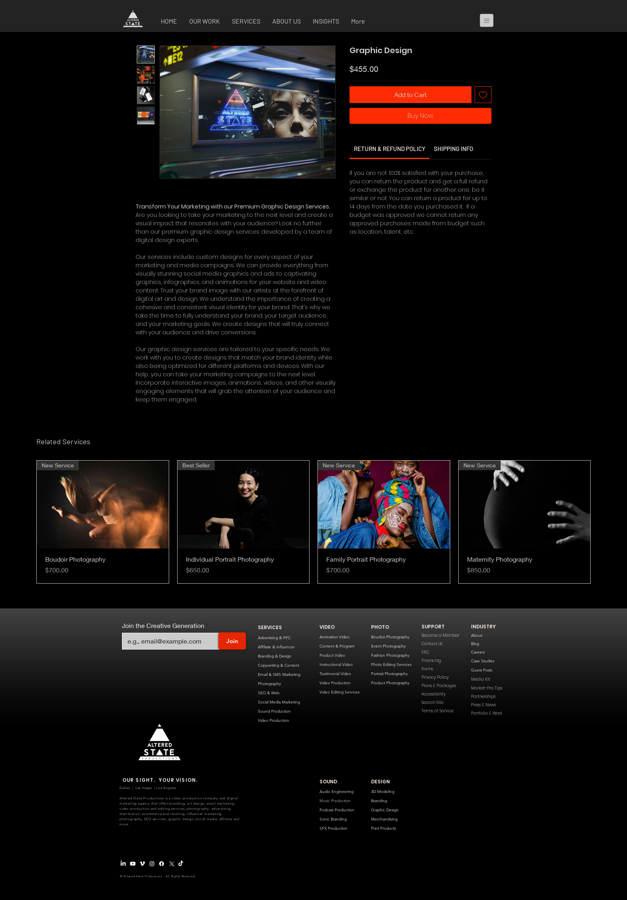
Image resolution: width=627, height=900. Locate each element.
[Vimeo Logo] (142, 863)
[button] (204, 22)
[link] (389, 148)
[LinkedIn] (123, 863)
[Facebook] (161, 863)
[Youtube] (133, 863)
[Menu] (489, 20)
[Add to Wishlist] (483, 94)
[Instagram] (152, 863)
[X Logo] (171, 863)
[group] (313, 522)
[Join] (232, 641)
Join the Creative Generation (163, 625)
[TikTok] (181, 863)
